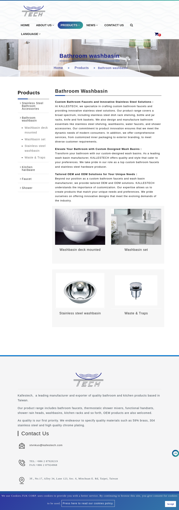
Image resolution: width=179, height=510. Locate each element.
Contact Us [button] (114, 25)
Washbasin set (35, 139)
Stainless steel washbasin (35, 148)
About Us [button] (45, 25)
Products (82, 68)
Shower (27, 187)
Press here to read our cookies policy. (88, 503)
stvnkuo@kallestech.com (46, 445)
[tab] (33, 106)
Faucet (27, 178)
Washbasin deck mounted (36, 130)
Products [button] (70, 25)
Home (58, 68)
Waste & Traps (35, 157)
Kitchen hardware (28, 168)
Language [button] (31, 34)
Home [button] (25, 25)
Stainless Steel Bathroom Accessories (33, 106)
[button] (131, 25)
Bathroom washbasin (29, 119)
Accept (170, 504)
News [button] (92, 25)
